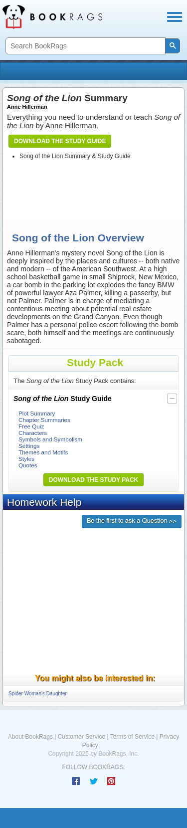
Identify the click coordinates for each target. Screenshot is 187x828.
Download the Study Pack (94, 479)
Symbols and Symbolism (50, 439)
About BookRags (30, 736)
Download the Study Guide (60, 141)
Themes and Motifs (43, 452)
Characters (32, 432)
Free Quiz (31, 426)
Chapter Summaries (44, 419)
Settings (28, 445)
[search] (84, 46)
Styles (26, 458)
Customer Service (81, 736)
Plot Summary (36, 413)
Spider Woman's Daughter (37, 693)
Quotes (27, 465)
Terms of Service (132, 736)
